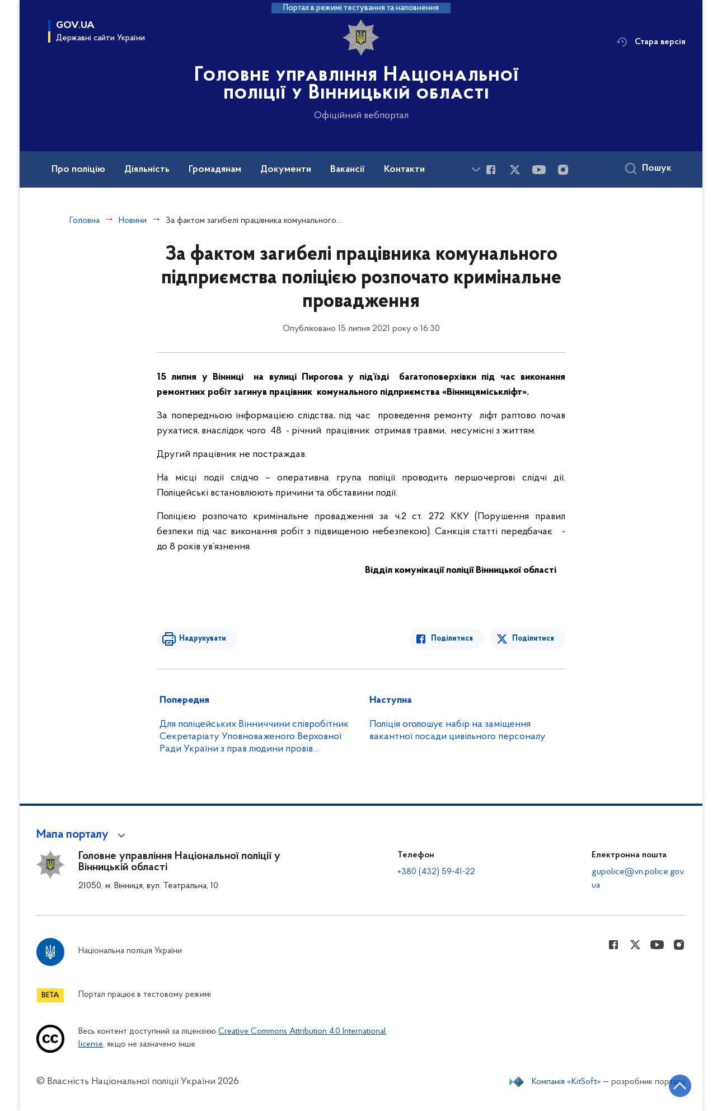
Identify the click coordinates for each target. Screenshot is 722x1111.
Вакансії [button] (347, 170)
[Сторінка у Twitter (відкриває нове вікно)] (515, 169)
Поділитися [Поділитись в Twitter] (533, 638)
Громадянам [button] (215, 170)
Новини (133, 220)
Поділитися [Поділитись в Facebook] (452, 638)
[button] (82, 835)
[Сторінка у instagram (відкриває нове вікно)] (563, 169)
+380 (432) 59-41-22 (436, 871)
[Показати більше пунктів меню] (475, 169)
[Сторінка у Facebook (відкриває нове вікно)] (491, 169)
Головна (84, 220)
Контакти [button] (404, 170)
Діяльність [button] (147, 170)
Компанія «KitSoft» (566, 1081)
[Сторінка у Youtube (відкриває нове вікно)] (539, 169)
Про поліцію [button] (78, 170)
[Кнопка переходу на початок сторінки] (680, 1086)
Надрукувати (202, 638)
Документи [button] (285, 170)
